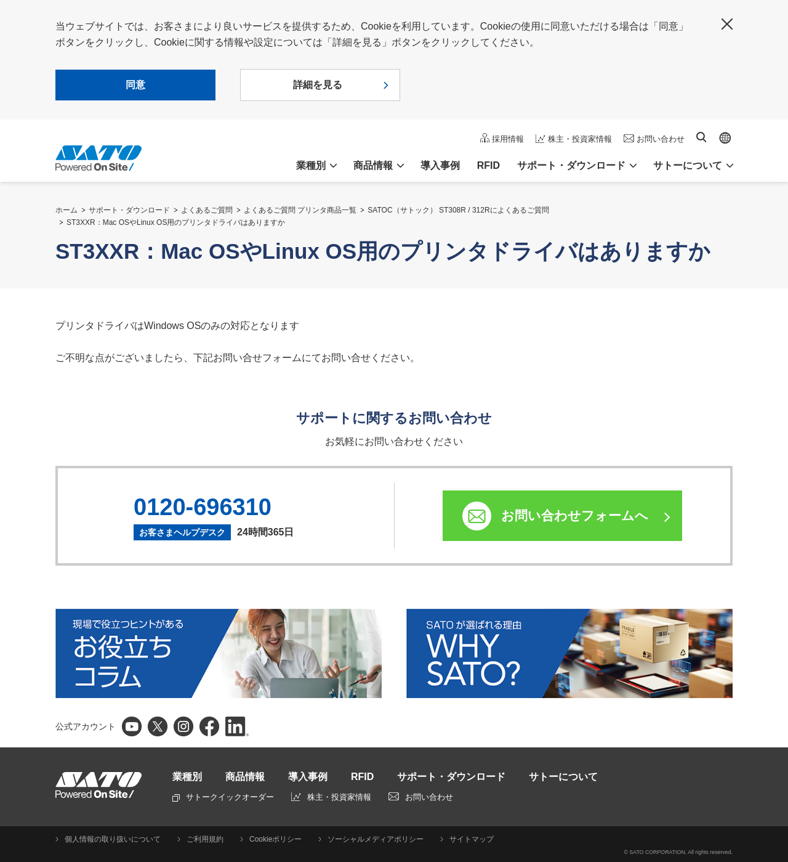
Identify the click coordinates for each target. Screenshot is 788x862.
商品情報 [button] (373, 165)
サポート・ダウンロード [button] (571, 165)
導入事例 (440, 165)
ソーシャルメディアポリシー (376, 839)
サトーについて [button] (687, 165)
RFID (488, 165)
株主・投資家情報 (580, 139)
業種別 (187, 776)
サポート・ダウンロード (129, 210)
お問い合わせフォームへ (574, 515)
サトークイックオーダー (223, 797)
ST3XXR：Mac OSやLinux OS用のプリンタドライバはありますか (175, 222)
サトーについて (563, 776)
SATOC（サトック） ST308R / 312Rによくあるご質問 (458, 210)
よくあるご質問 (207, 210)
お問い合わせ (661, 139)
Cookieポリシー (275, 839)
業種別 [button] (311, 165)
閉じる (727, 24)
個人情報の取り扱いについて (113, 839)
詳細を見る (317, 84)
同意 (135, 84)
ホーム (66, 210)
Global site (725, 138)
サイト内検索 (701, 137)
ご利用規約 (205, 839)
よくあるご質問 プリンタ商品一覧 (300, 210)
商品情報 (245, 776)
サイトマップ (471, 839)
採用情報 (508, 139)
